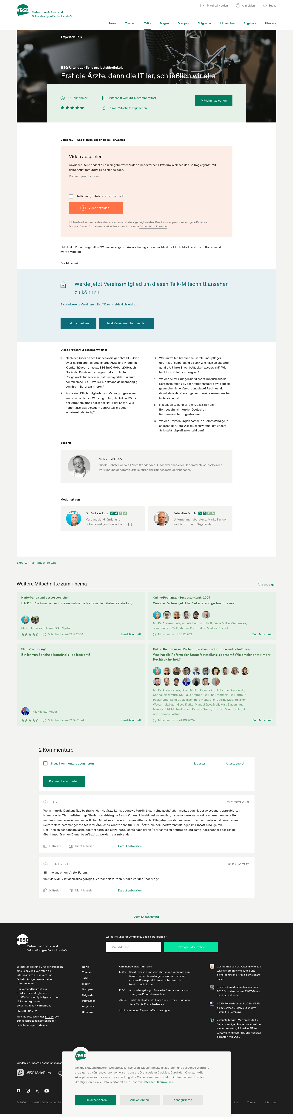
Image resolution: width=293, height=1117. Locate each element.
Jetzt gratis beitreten (216, 950)
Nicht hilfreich (84, 846)
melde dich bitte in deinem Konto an (193, 247)
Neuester (199, 763)
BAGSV (49, 1019)
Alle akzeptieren (95, 1100)
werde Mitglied (71, 252)
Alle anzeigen (267, 584)
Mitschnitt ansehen (214, 100)
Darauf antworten (130, 846)
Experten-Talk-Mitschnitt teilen (37, 562)
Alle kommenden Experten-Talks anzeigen (152, 1018)
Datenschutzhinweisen (158, 1082)
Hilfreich (55, 846)
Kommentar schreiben (64, 781)
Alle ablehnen (139, 1100)
